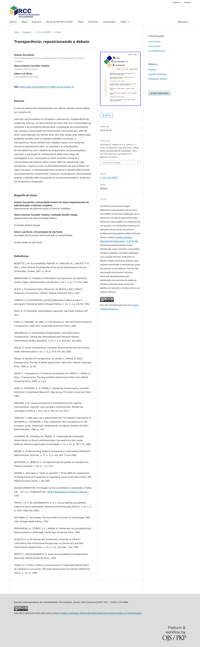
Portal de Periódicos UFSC (59, 21)
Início (16, 32)
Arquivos (36, 21)
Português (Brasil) (157, 78)
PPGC (80, 21)
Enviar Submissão (159, 93)
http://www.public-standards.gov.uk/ (67, 491)
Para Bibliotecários (157, 50)
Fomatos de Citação (111, 162)
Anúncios (93, 21)
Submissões (109, 21)
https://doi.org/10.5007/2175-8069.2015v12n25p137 (47, 86)
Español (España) (157, 74)
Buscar (183, 21)
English (152, 69)
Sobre (124, 21)
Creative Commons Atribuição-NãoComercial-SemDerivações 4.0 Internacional (100, 613)
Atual (24, 21)
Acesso (13, 21)
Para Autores (154, 46)
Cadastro (176, 2)
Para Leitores (154, 41)
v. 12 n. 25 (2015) (43, 32)
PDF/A (107, 115)
